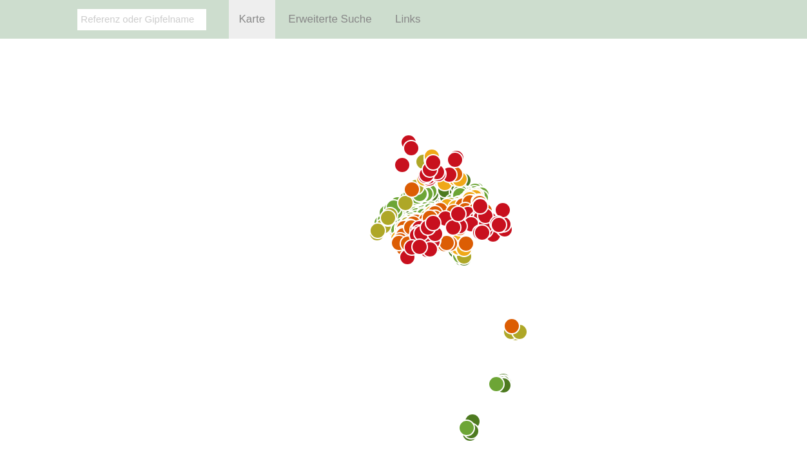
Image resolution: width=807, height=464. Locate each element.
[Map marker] (466, 428)
